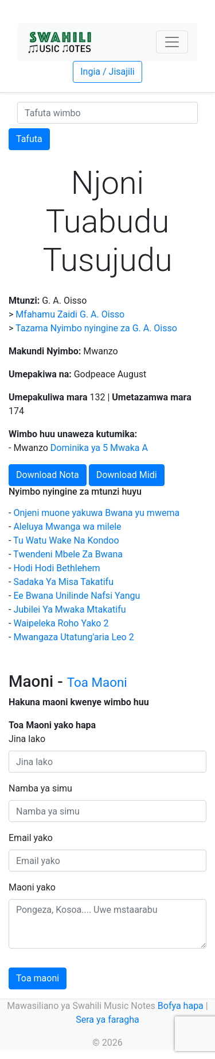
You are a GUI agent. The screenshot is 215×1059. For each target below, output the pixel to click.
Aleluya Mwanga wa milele (67, 526)
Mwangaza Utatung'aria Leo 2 (73, 637)
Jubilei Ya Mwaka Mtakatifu (69, 609)
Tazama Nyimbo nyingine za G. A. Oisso (96, 328)
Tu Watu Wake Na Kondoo (66, 540)
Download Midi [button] (126, 474)
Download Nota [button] (47, 474)
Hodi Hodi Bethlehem (56, 568)
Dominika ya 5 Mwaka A (99, 447)
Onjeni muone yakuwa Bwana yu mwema (96, 512)
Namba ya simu (40, 788)
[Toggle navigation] (172, 41)
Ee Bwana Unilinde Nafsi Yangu (76, 595)
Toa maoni (37, 978)
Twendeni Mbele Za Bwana (68, 554)
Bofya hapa (181, 1005)
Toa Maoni (97, 682)
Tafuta (29, 138)
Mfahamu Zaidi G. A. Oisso (69, 314)
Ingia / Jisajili (107, 71)
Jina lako (27, 738)
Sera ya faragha (107, 1019)
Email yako (31, 837)
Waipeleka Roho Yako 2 (60, 623)
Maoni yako (32, 887)
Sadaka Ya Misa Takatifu (63, 581)
